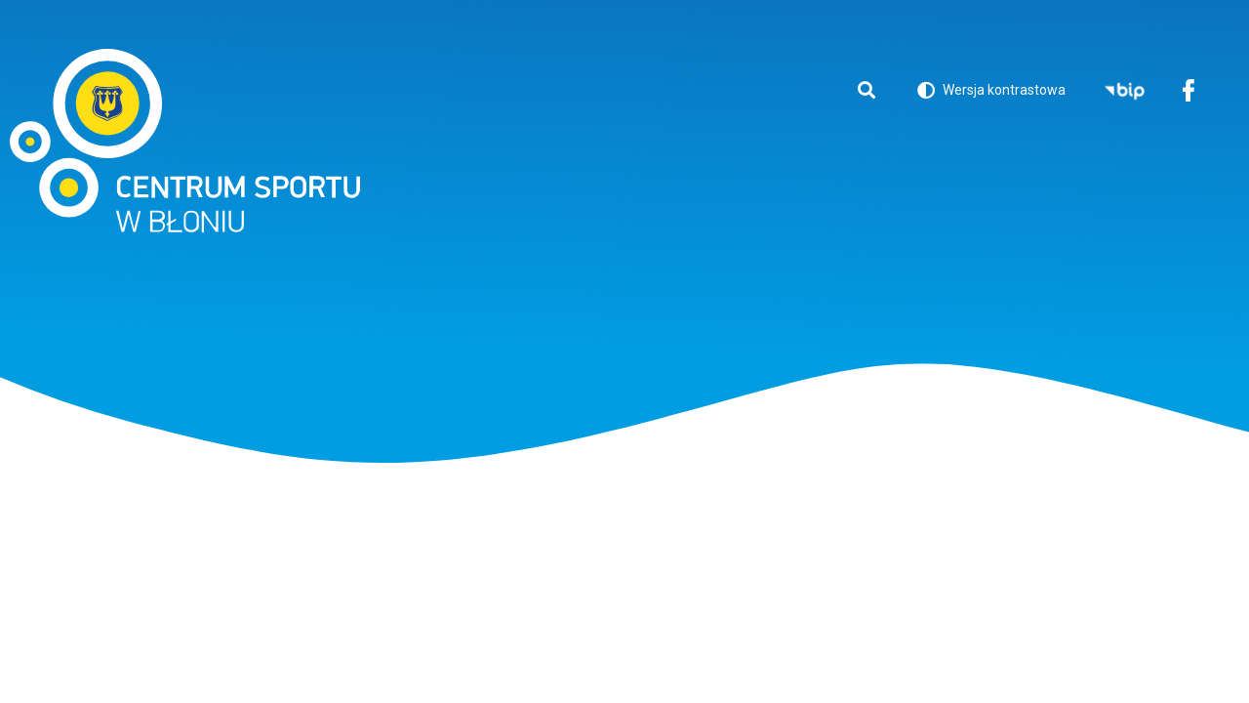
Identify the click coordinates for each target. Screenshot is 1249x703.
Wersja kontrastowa (991, 93)
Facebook (1188, 92)
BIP (1125, 92)
